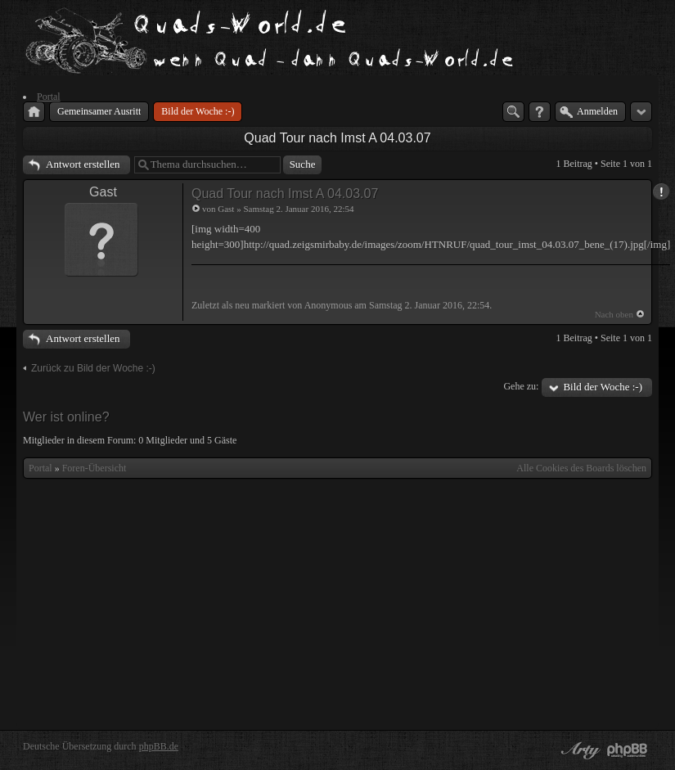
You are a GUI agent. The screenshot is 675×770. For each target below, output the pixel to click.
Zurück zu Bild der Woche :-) (93, 368)
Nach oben (614, 314)
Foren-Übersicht (94, 468)
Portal (40, 468)
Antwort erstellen (83, 164)
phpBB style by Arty (578, 750)
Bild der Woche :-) (602, 386)
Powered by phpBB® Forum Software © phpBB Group (627, 750)
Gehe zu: (520, 386)
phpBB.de (158, 746)
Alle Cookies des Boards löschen (581, 468)
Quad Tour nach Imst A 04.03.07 (337, 138)
